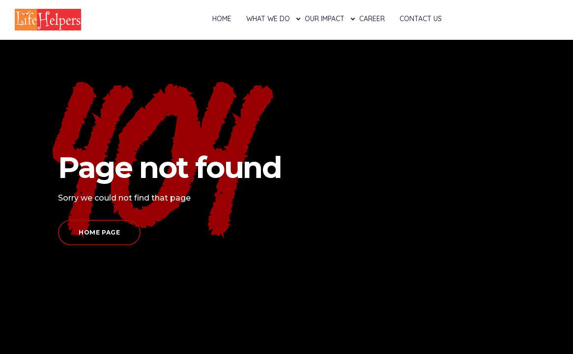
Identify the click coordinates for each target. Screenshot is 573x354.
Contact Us (421, 18)
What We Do (268, 18)
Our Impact (324, 18)
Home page (99, 232)
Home (221, 18)
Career (372, 18)
